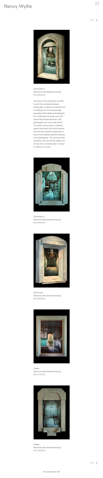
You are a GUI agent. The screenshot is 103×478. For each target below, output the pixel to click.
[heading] (18, 8)
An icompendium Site (51, 472)
